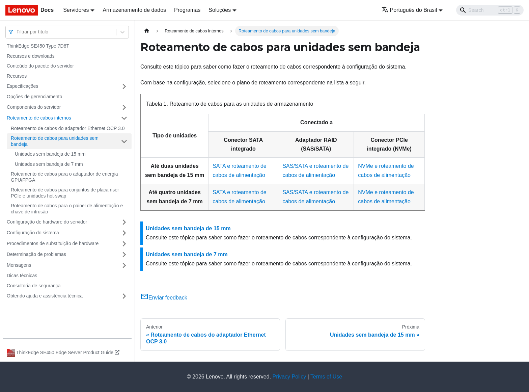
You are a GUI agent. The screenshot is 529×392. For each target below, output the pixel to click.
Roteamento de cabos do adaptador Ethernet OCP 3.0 (68, 128)
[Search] (490, 10)
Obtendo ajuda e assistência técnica (45, 295)
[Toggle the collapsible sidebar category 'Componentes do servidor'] (124, 107)
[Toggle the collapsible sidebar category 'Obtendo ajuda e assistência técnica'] (124, 296)
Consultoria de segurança (34, 285)
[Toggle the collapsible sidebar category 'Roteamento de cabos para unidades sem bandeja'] (124, 141)
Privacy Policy (289, 377)
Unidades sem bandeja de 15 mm (50, 154)
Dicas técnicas (22, 275)
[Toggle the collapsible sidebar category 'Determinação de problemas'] (124, 254)
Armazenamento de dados (134, 10)
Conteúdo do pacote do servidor (40, 66)
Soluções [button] (219, 10)
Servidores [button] (76, 10)
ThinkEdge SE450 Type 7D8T (38, 46)
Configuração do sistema (33, 232)
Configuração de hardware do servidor (47, 222)
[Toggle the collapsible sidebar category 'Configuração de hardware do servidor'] (124, 222)
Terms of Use (326, 377)
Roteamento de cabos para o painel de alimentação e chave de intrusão (67, 208)
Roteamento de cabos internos (39, 118)
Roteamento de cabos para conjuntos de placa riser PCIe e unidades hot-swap (65, 193)
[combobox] (17, 32)
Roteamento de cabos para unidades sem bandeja (55, 141)
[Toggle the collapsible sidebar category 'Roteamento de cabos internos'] (124, 118)
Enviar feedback (163, 297)
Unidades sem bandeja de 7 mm (49, 164)
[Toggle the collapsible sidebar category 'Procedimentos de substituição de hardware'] (124, 243)
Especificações (22, 86)
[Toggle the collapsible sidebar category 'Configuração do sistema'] (124, 233)
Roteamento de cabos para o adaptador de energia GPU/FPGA (64, 177)
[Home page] (146, 31)
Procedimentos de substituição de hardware (53, 243)
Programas (187, 10)
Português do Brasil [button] (409, 10)
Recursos (17, 76)
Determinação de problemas (36, 254)
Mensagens (19, 265)
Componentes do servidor (34, 107)
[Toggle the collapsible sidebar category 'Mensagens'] (124, 265)
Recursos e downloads (31, 56)
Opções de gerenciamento (34, 96)
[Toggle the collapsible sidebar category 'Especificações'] (124, 86)
